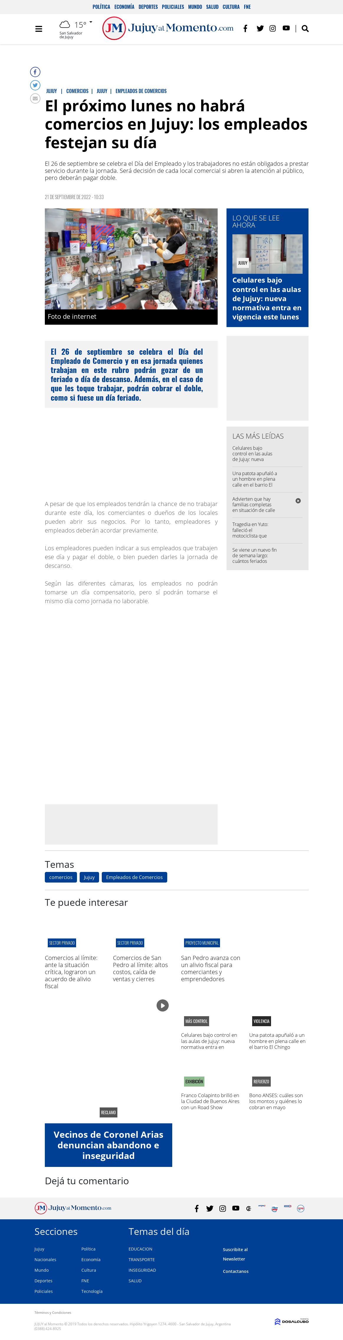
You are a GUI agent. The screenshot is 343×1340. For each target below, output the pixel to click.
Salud (212, 6)
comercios (61, 877)
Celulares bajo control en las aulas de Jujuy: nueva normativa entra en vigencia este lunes (267, 298)
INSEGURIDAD (142, 1270)
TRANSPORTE (142, 1259)
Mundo (195, 6)
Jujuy (89, 877)
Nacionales (45, 1259)
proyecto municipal (202, 943)
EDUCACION (140, 1249)
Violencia (262, 1021)
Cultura (231, 6)
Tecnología (92, 1291)
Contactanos (236, 1271)
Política (101, 6)
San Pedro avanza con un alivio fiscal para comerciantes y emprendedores (210, 968)
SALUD (135, 1280)
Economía (124, 6)
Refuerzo (261, 1081)
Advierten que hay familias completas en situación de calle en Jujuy (253, 507)
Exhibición (194, 1081)
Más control (197, 1021)
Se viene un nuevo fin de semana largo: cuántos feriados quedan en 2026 (254, 558)
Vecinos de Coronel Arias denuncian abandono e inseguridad (108, 1145)
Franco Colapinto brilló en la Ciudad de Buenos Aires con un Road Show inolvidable (210, 1104)
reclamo (108, 1112)
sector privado (62, 943)
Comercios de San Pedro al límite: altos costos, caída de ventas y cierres (140, 968)
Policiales (173, 6)
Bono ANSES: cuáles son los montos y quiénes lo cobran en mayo (276, 1101)
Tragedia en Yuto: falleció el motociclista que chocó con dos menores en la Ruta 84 (252, 538)
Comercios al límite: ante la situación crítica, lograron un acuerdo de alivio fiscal (71, 972)
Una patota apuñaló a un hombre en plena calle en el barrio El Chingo (254, 482)
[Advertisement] (131, 824)
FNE (247, 6)
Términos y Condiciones (53, 1312)
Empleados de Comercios (134, 877)
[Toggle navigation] (39, 29)
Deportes (148, 6)
